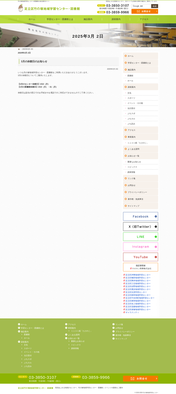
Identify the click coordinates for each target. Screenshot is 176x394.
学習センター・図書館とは (139, 62)
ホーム (131, 55)
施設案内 (131, 68)
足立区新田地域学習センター (138, 294)
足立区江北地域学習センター (138, 282)
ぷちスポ (131, 112)
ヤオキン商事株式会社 (141, 267)
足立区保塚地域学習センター (138, 308)
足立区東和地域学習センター (138, 300)
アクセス (131, 129)
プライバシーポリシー (137, 191)
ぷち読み (131, 123)
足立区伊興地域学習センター (138, 274)
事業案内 (131, 136)
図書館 (130, 74)
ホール (130, 79)
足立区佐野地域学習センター (138, 285)
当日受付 (131, 107)
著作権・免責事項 (135, 198)
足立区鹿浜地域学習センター (138, 288)
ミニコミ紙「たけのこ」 (138, 142)
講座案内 (131, 86)
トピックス (132, 166)
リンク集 (131, 177)
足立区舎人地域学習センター (138, 302)
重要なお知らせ (134, 161)
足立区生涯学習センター (136, 291)
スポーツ (131, 97)
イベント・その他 (135, 102)
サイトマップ (133, 205)
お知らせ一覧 (133, 155)
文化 (129, 92)
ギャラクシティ (132, 311)
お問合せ (131, 184)
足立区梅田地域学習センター (138, 276)
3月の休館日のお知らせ (34, 61)
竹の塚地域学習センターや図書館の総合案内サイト (34, 1)
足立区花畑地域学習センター (138, 305)
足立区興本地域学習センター (138, 279)
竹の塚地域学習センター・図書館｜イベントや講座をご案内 (100, 388)
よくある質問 (133, 148)
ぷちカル (131, 117)
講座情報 (131, 171)
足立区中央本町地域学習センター (140, 297)
